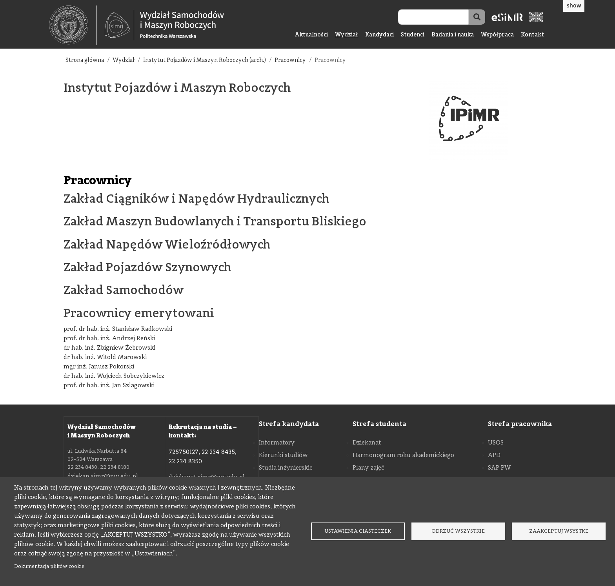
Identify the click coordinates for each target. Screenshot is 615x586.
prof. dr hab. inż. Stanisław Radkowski (118, 329)
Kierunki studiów (283, 455)
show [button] (574, 5)
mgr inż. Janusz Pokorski (99, 367)
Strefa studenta (379, 424)
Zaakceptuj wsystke (558, 531)
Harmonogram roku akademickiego (403, 455)
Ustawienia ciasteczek (357, 531)
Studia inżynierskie (286, 468)
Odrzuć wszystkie (458, 531)
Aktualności (311, 35)
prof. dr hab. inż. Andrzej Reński (109, 339)
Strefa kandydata (289, 424)
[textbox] (72, 25)
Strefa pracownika (520, 424)
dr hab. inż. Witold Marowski (105, 357)
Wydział (346, 35)
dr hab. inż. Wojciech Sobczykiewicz (114, 376)
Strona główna (85, 60)
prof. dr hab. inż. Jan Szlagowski (109, 386)
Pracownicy (290, 60)
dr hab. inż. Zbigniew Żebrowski (109, 348)
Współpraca (497, 35)
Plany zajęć (368, 468)
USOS (496, 443)
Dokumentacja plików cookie (49, 566)
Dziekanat (367, 443)
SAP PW (499, 468)
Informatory (277, 443)
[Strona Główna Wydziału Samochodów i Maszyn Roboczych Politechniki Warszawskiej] (164, 25)
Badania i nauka (452, 35)
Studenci (412, 35)
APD (494, 455)
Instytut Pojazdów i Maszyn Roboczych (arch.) (204, 60)
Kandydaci (379, 35)
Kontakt (532, 35)
